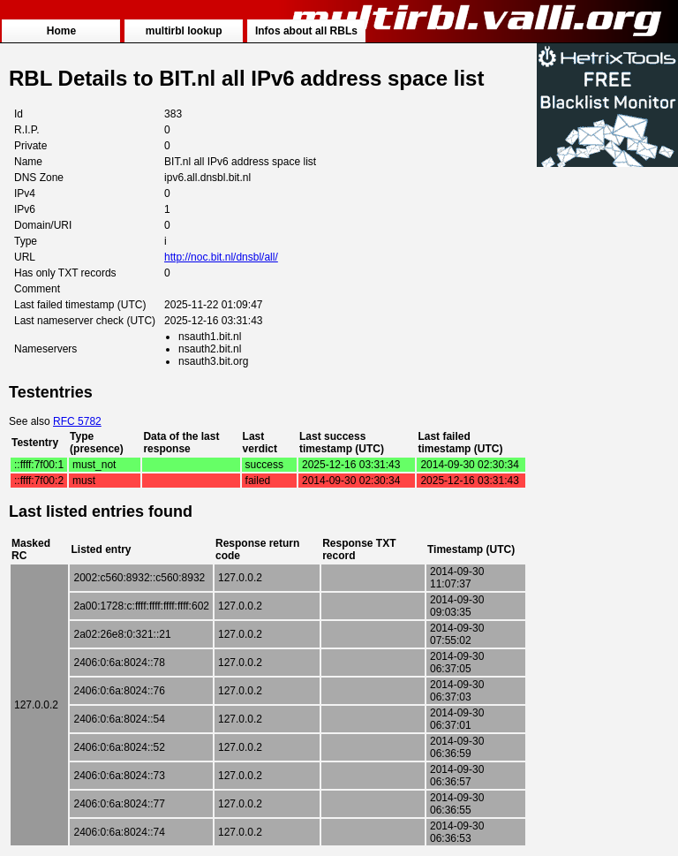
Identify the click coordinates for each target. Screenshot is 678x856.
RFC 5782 (77, 421)
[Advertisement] (607, 435)
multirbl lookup (184, 31)
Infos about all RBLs (306, 31)
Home (61, 31)
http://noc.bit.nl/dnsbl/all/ (221, 257)
